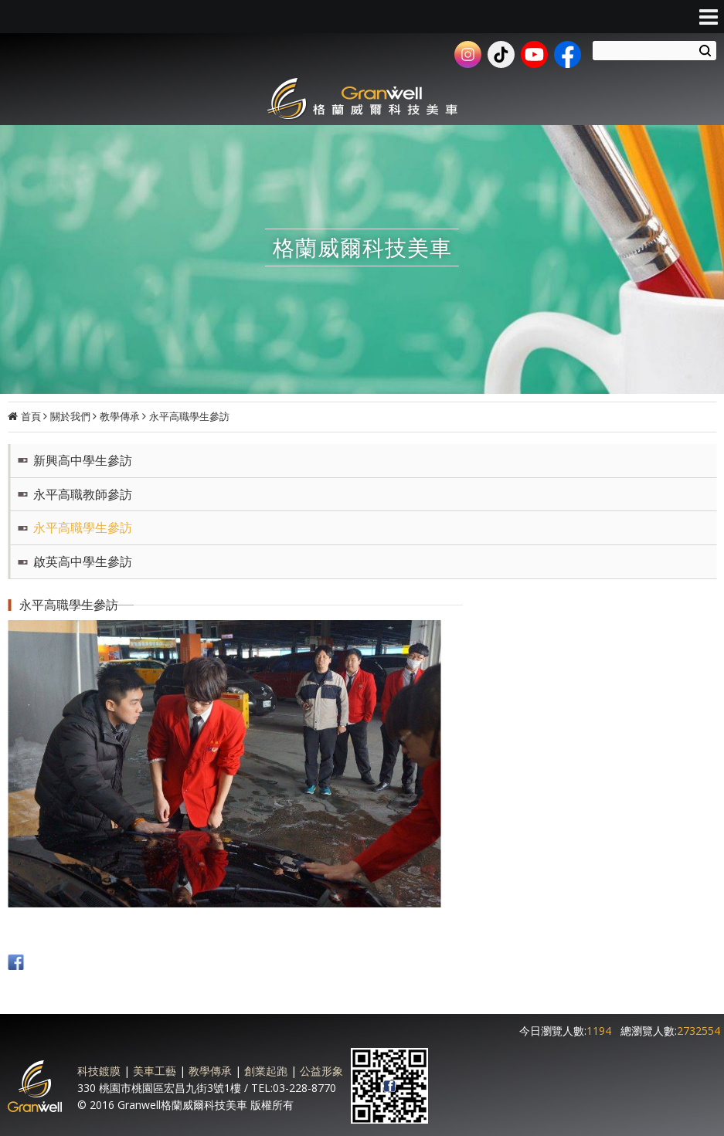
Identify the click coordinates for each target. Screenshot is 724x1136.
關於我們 (70, 416)
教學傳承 (120, 416)
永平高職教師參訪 (82, 494)
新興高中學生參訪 (82, 460)
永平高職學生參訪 (189, 416)
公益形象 (321, 1070)
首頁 (31, 416)
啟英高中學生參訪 (82, 561)
